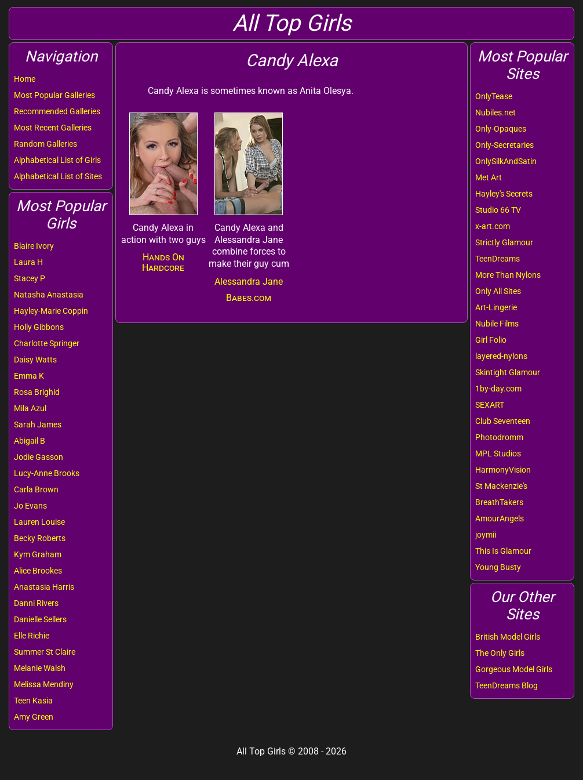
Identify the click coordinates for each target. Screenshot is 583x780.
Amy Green (33, 716)
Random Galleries (45, 143)
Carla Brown (36, 489)
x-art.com (492, 226)
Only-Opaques (500, 128)
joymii (485, 534)
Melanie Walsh (39, 668)
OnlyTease (493, 96)
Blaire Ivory (34, 246)
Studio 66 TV (498, 210)
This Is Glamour (503, 551)
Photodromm (499, 437)
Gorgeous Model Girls (513, 669)
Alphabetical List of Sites (58, 176)
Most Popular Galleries (54, 95)
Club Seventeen (502, 421)
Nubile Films (497, 323)
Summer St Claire (44, 651)
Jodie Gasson (38, 457)
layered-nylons (501, 356)
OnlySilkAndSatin (506, 161)
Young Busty (498, 567)
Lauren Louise (39, 522)
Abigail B (29, 440)
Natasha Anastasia (48, 294)
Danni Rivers (36, 603)
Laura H (28, 262)
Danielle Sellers (40, 619)
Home (24, 79)
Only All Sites (498, 291)
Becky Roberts (39, 538)
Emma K (29, 375)
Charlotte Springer (46, 343)
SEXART (489, 404)
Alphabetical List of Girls (57, 160)
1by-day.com (498, 388)
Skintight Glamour (507, 372)
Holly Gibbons (39, 327)
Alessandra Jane (248, 281)
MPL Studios (498, 453)
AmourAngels (499, 518)
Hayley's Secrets (504, 193)
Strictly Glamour (504, 242)
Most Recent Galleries (53, 127)
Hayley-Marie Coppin (51, 310)
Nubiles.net (495, 112)
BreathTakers (499, 502)
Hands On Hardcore (163, 262)
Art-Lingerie (496, 307)
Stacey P (29, 278)
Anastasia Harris (44, 587)
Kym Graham (37, 554)
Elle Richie (31, 635)
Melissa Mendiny (44, 684)
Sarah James (37, 424)
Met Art (488, 177)
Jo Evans (30, 505)
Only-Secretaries (504, 145)
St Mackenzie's (501, 486)
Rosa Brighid (37, 392)
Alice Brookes (38, 570)
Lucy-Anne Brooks (46, 473)
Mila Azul (30, 408)
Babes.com (248, 297)
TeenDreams (497, 258)
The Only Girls (499, 653)
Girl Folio (491, 339)
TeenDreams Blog (506, 685)
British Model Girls (507, 636)
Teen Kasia (33, 700)
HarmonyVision (503, 469)
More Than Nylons (508, 275)
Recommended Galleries (57, 111)
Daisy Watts (35, 359)
